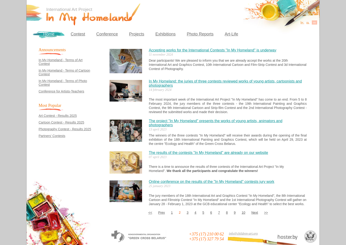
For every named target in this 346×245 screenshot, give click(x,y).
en (314, 22)
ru (307, 22)
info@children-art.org (243, 233)
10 (243, 212)
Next (254, 212)
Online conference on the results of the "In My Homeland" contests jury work (211, 182)
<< (150, 212)
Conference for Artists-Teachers (61, 91)
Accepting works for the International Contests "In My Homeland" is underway (212, 50)
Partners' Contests (52, 136)
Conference (107, 34)
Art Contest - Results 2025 (58, 116)
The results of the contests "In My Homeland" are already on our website (208, 153)
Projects (136, 34)
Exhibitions (165, 34)
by (302, 22)
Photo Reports (200, 34)
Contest (78, 34)
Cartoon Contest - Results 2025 (61, 122)
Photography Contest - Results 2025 (65, 129)
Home (48, 34)
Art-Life (231, 34)
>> (266, 212)
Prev (161, 212)
